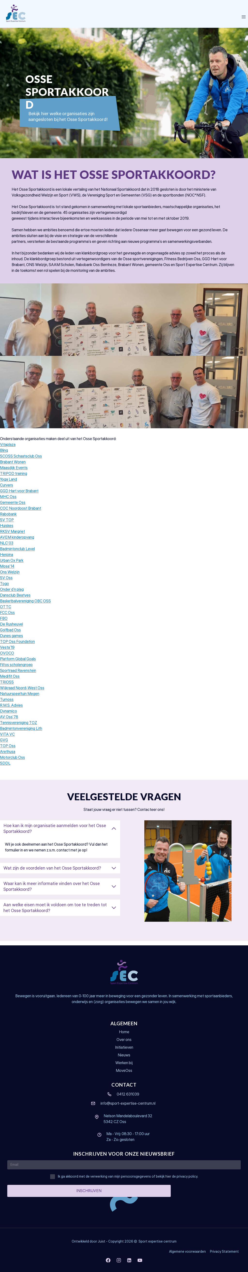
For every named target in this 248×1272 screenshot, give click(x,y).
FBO (4, 622)
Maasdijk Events (14, 472)
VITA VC (7, 738)
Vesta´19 (7, 651)
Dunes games (11, 640)
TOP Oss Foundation (17, 646)
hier (168, 1176)
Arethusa (7, 756)
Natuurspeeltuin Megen (19, 698)
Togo (4, 588)
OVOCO (7, 657)
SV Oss (6, 582)
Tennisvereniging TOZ (18, 727)
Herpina (6, 559)
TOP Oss (8, 750)
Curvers (6, 489)
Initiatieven (124, 1047)
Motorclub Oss (12, 762)
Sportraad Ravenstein (18, 675)
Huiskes (6, 530)
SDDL (5, 767)
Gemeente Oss (12, 507)
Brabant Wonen (13, 466)
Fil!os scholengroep (16, 669)
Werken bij (124, 1063)
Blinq (4, 454)
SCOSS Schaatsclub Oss (21, 460)
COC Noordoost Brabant (20, 512)
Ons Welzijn (10, 576)
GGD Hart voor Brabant (19, 495)
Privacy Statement (224, 1251)
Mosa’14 (7, 570)
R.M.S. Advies (11, 709)
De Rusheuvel (11, 628)
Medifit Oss (10, 680)
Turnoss (7, 704)
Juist (101, 1241)
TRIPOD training (13, 478)
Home (124, 1032)
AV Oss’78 (9, 721)
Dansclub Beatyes (15, 599)
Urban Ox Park (11, 565)
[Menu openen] (243, 17)
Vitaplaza (8, 449)
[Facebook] (108, 1260)
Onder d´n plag (12, 594)
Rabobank (8, 518)
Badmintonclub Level (17, 553)
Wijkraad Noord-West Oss (22, 692)
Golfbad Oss (10, 634)
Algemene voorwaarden (187, 1251)
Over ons (124, 1039)
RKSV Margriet (12, 536)
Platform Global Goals (18, 663)
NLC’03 (6, 547)
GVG (4, 744)
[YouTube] (140, 1260)
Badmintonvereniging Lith (21, 733)
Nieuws (124, 1055)
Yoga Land (8, 483)
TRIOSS (7, 686)
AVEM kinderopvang (17, 541)
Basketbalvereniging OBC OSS (25, 605)
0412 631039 (128, 1094)
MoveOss (124, 1070)
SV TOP (7, 524)
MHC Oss (8, 501)
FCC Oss (7, 617)
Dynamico (8, 715)
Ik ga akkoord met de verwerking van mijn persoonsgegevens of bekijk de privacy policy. (128, 1176)
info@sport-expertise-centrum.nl (128, 1103)
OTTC (5, 611)
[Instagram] (118, 1260)
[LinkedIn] (129, 1260)
